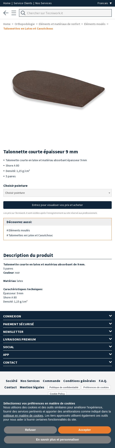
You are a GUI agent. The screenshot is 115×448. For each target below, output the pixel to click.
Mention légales (32, 387)
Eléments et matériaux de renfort (59, 24)
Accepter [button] (84, 429)
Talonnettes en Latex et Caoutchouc (28, 28)
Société (11, 381)
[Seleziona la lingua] (105, 3)
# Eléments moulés (18, 230)
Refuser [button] (30, 429)
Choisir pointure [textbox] (15, 193)
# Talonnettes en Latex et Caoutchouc (30, 235)
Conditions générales (79, 381)
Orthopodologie (25, 24)
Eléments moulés (94, 24)
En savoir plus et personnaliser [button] (57, 439)
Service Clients (23, 3)
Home (7, 3)
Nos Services (43, 3)
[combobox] (57, 193)
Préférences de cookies (96, 387)
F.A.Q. (103, 381)
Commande (51, 381)
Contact (10, 387)
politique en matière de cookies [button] (23, 415)
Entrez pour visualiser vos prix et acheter (57, 205)
